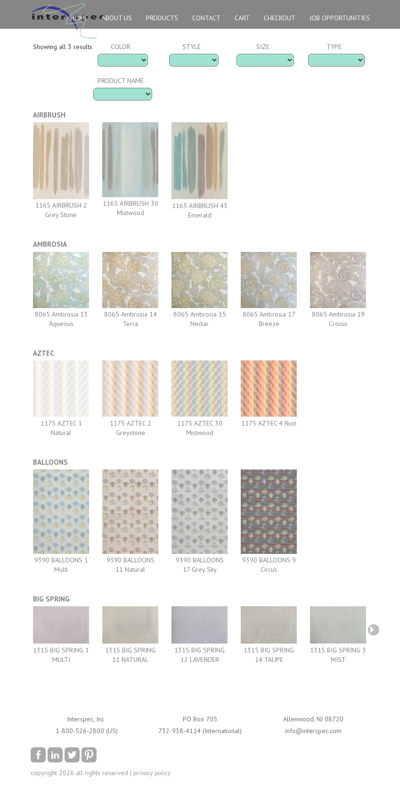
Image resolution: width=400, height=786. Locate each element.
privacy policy (152, 773)
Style (191, 46)
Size (262, 46)
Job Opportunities (340, 18)
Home (79, 18)
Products (162, 18)
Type (334, 46)
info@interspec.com (313, 731)
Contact (206, 18)
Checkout (279, 18)
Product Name (121, 80)
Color (121, 46)
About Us (117, 18)
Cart (242, 18)
